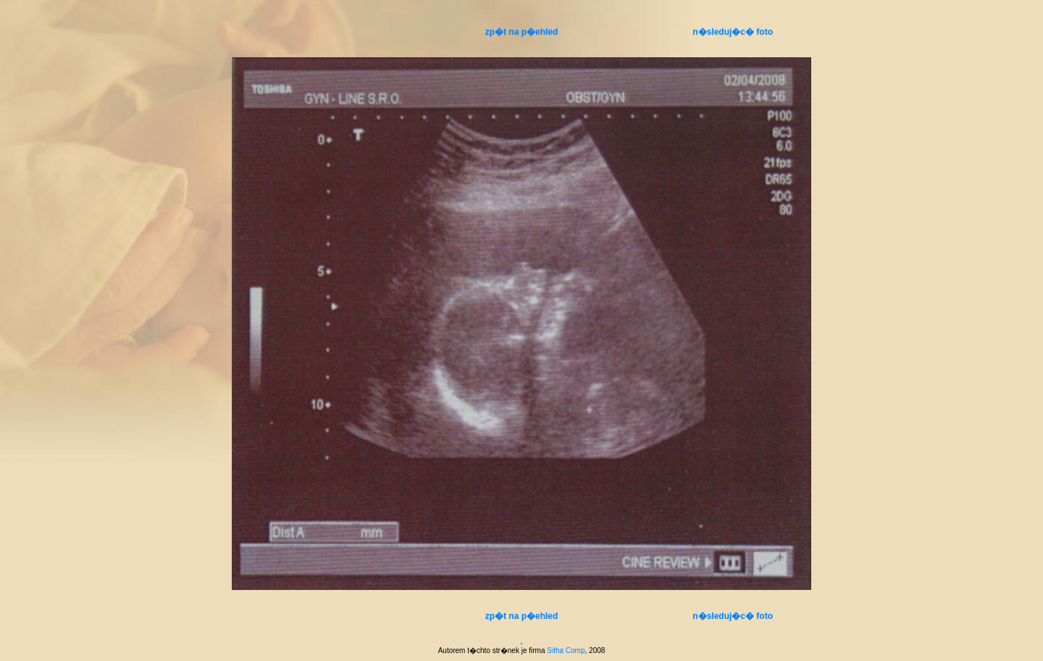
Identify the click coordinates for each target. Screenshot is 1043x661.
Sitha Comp (566, 650)
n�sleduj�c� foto (732, 32)
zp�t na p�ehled (521, 32)
